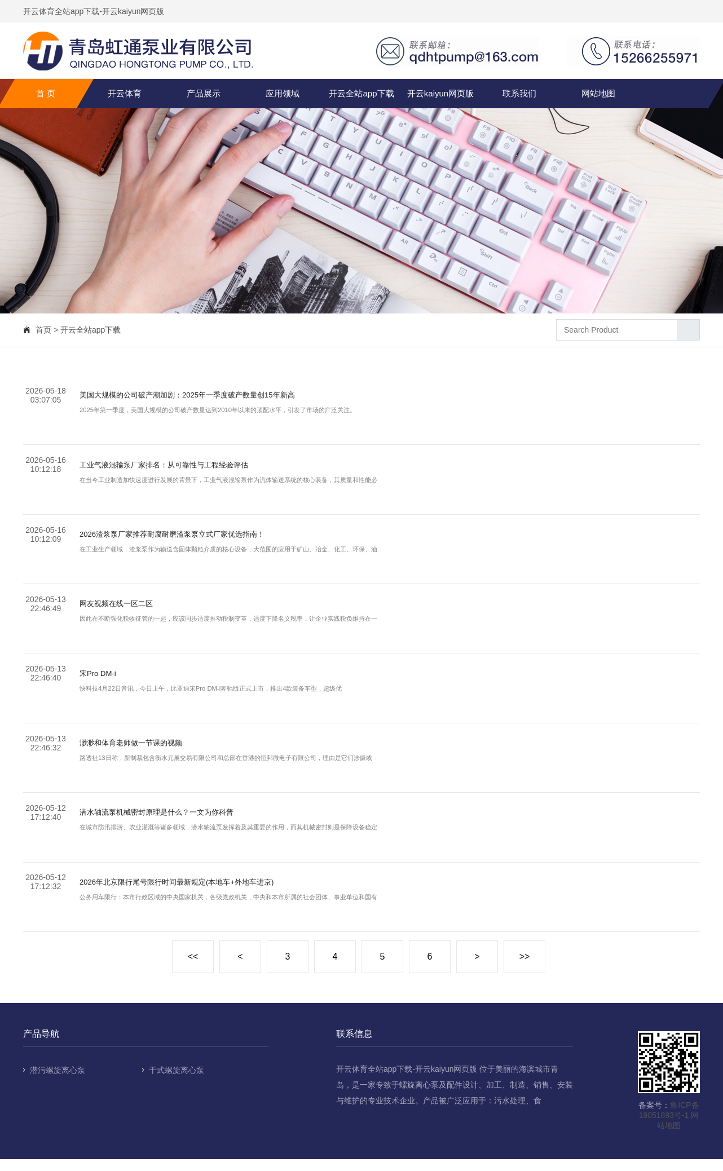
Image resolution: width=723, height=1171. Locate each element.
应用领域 (282, 93)
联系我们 (519, 93)
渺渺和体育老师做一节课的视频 (143, 751)
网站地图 (598, 93)
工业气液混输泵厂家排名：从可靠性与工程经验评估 (183, 467)
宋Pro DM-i (102, 680)
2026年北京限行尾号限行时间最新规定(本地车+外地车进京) (199, 893)
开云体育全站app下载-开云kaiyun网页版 (94, 11)
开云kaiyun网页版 (440, 93)
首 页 (45, 93)
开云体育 (125, 93)
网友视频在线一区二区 (125, 609)
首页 (43, 329)
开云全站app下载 (361, 93)
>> (524, 968)
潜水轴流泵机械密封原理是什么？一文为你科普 (174, 822)
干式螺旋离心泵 (176, 1081)
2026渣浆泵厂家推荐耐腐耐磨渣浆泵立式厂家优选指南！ (193, 538)
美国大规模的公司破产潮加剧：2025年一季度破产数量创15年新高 (212, 396)
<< (193, 968)
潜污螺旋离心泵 (57, 1081)
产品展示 (204, 93)
